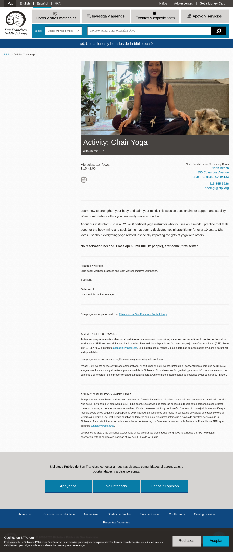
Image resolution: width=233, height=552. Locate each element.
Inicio (7, 54)
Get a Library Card (212, 3)
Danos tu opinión (165, 486)
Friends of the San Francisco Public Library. (143, 314)
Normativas (91, 514)
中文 (58, 3)
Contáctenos (177, 514)
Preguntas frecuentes (116, 522)
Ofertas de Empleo (119, 514)
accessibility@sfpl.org (125, 348)
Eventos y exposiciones (155, 18)
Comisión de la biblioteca (59, 514)
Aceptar (216, 540)
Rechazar (187, 540)
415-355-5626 (219, 183)
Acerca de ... (26, 514)
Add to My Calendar (84, 180)
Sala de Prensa (150, 514)
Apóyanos (68, 486)
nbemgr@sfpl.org (217, 188)
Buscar (38, 31)
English (25, 3)
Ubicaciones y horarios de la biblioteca (118, 44)
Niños (163, 3)
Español (42, 3)
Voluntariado (116, 486)
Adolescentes (183, 3)
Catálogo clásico (204, 514)
